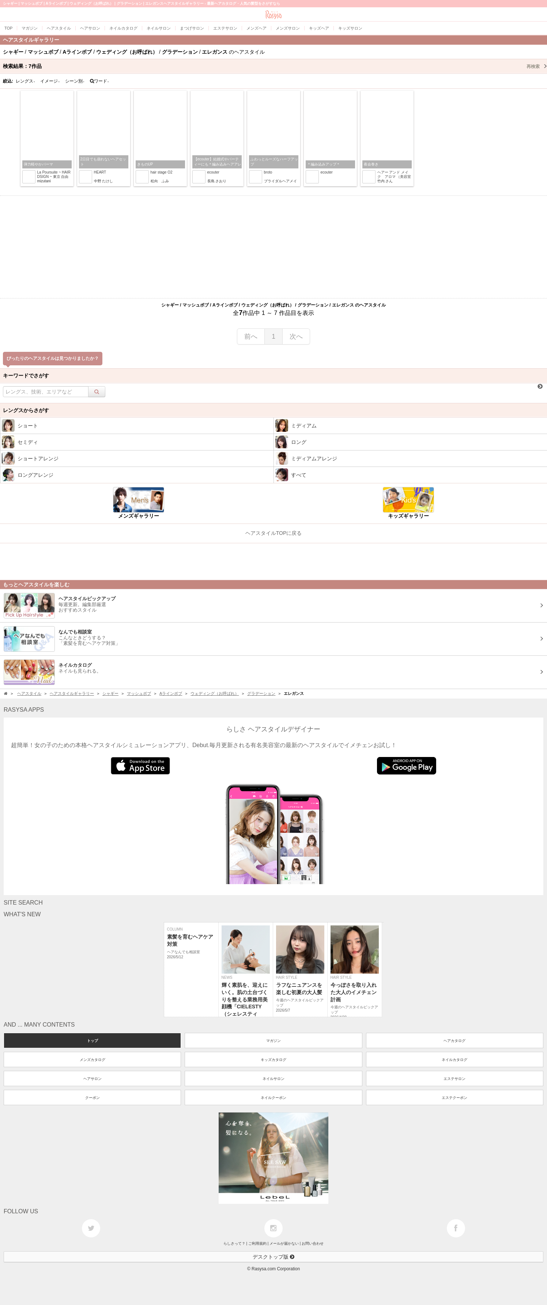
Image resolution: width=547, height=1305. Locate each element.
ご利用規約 (257, 1243)
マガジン (273, 1041)
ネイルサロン (273, 1079)
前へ (250, 336)
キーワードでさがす (26, 375)
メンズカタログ (92, 1060)
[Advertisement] (273, 247)
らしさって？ (234, 1243)
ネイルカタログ (454, 1060)
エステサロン (454, 1079)
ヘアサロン (92, 1079)
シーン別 (75, 81)
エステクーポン (454, 1098)
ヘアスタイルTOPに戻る (273, 533)
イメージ (50, 81)
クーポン (92, 1098)
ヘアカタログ (454, 1041)
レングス (25, 81)
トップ (92, 1041)
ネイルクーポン (273, 1098)
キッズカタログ (273, 1060)
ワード (99, 81)
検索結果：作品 (275, 66)
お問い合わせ (313, 1243)
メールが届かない (284, 1243)
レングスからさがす (26, 410)
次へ (296, 336)
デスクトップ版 (273, 1257)
